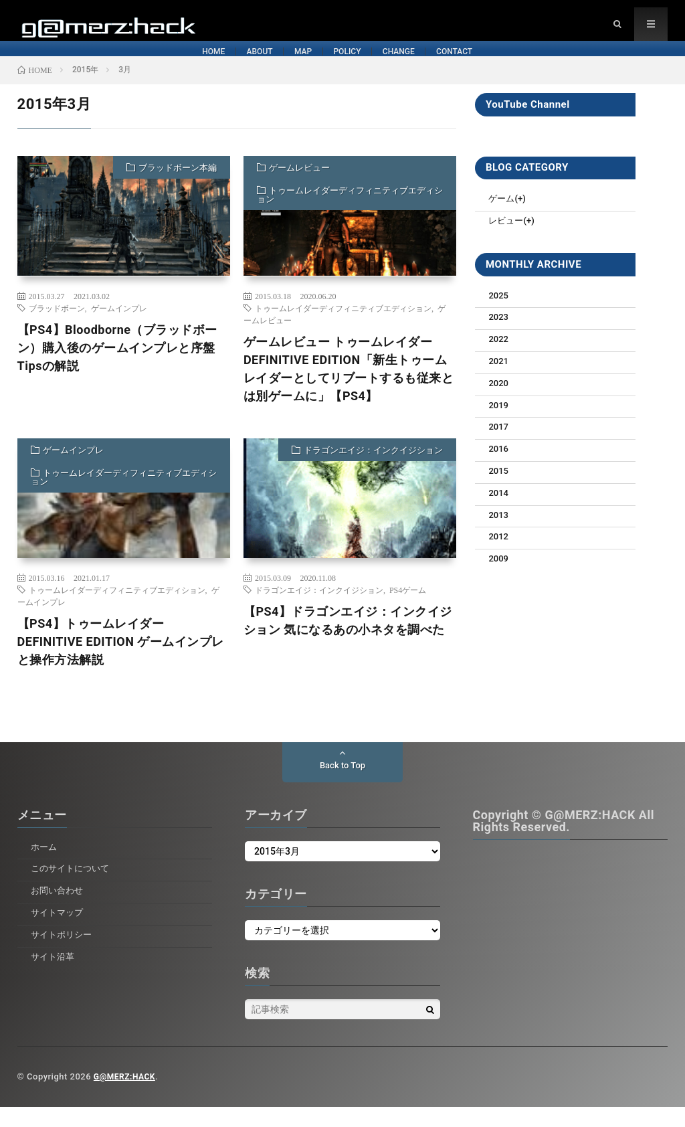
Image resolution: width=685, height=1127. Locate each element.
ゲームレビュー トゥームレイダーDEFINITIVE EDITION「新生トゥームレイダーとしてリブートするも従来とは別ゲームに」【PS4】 (348, 389)
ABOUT (159, 65)
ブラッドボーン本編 (177, 188)
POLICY (361, 65)
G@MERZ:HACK (127, 1097)
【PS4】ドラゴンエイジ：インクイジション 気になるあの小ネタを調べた (347, 640)
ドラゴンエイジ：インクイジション (373, 470)
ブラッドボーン (57, 328)
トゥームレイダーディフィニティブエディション (350, 215)
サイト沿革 (54, 976)
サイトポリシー (63, 954)
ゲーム (502, 218)
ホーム (45, 866)
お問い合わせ (59, 910)
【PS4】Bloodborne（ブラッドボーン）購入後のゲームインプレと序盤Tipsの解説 (117, 368)
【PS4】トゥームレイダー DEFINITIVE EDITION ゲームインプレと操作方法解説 (120, 661)
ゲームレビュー (299, 188)
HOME (57, 65)
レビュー (507, 241)
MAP (260, 65)
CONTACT (583, 65)
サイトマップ (59, 932)
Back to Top (342, 785)
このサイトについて (73, 888)
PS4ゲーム (407, 610)
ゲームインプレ (119, 328)
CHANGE (469, 65)
